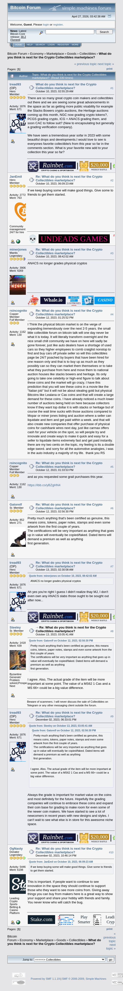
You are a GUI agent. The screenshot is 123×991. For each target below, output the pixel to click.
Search (40, 44)
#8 (111, 631)
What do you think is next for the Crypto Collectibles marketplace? (59, 55)
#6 (111, 508)
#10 (111, 852)
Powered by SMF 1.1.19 (45, 978)
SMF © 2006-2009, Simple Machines (84, 978)
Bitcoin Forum (17, 53)
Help (30, 44)
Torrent (15, 39)
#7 (111, 566)
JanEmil (16, 176)
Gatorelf (16, 504)
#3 (111, 253)
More (75, 44)
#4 (111, 314)
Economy (37, 53)
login (46, 24)
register (57, 24)
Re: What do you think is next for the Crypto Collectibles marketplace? (69, 178)
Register (63, 44)
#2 (111, 180)
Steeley (15, 627)
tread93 (15, 84)
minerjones (18, 249)
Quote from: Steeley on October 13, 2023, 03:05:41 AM (60, 725)
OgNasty (16, 848)
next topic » (106, 64)
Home (18, 44)
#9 (111, 716)
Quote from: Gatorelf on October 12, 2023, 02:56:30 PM (61, 640)
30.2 (23, 36)
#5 (111, 466)
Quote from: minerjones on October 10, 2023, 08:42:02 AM (63, 576)
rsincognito (18, 310)
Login (51, 44)
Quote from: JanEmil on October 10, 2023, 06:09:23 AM (61, 861)
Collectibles (87, 53)
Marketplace (55, 53)
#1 (111, 88)
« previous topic (85, 64)
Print (109, 68)
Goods (71, 53)
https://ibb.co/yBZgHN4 (44, 485)
